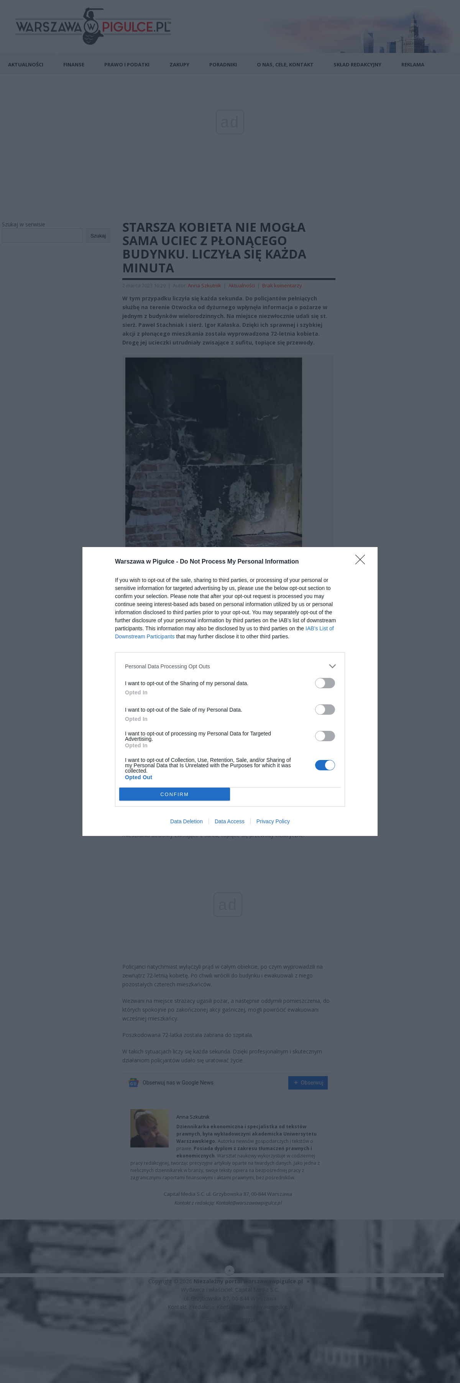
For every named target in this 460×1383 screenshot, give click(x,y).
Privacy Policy (273, 821)
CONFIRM (174, 794)
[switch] (325, 683)
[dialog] (230, 691)
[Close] (362, 562)
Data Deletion (186, 821)
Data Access (230, 821)
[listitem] (230, 666)
